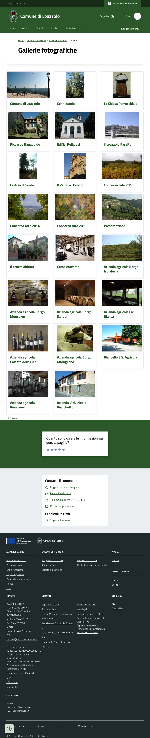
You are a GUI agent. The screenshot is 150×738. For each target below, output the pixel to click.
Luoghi (115, 580)
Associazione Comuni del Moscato (57, 625)
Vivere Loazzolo (73, 28)
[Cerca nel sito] (136, 16)
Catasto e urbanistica (52, 570)
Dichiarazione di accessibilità (90, 614)
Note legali (82, 609)
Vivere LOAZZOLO (36, 40)
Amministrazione (19, 28)
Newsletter (117, 608)
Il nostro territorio (58, 40)
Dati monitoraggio (15, 726)
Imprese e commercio (87, 560)
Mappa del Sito (85, 726)
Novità (39, 28)
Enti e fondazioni (14, 570)
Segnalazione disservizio (88, 625)
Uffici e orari (12, 682)
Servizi (54, 28)
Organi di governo (15, 574)
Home (21, 40)
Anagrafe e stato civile (52, 560)
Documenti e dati (14, 565)
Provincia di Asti (49, 609)
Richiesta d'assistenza (87, 632)
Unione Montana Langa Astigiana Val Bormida (57, 616)
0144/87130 (22, 619)
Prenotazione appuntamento (91, 629)
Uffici (8, 588)
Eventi (115, 584)
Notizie (115, 560)
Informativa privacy (86, 604)
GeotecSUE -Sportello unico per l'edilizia (57, 644)
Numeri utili (12, 687)
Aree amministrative (16, 560)
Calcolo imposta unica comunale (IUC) (57, 635)
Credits (61, 726)
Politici (9, 584)
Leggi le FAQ (83, 621)
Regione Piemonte (17, 3)
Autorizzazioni (48, 565)
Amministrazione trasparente (91, 618)
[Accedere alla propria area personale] (122, 3)
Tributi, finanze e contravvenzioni (92, 567)
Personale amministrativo (18, 579)
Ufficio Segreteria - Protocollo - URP (21, 675)
